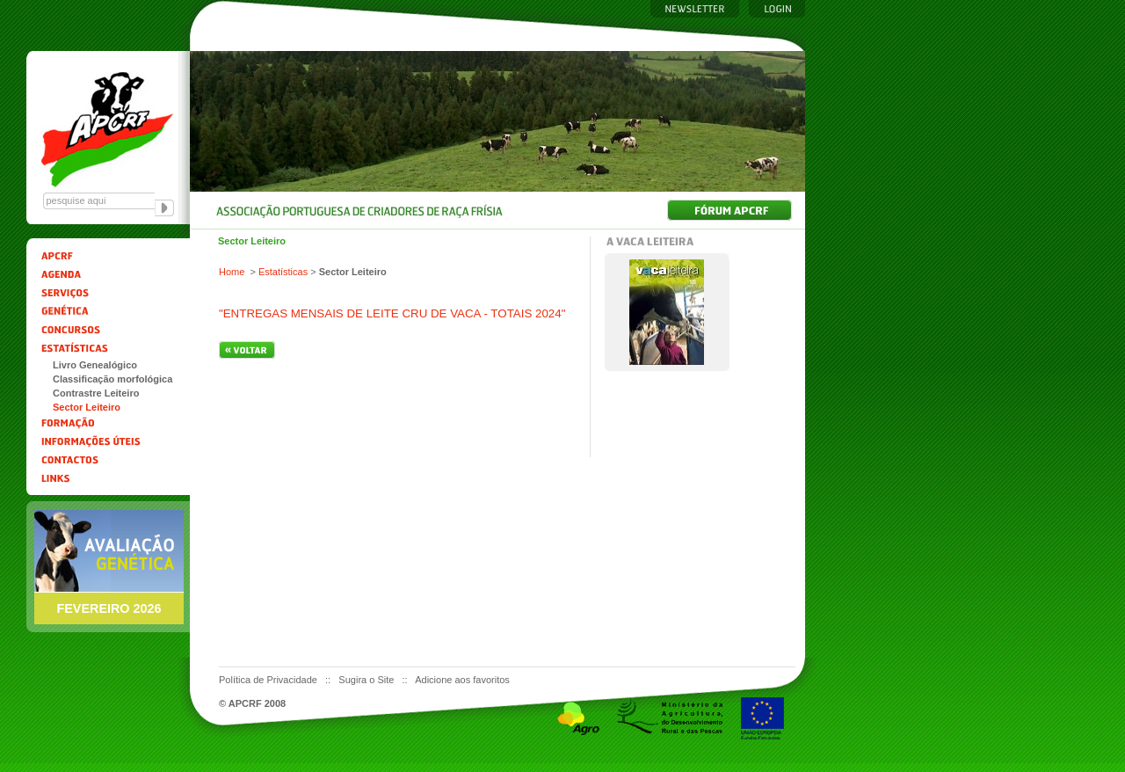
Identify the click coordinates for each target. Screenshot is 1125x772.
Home (231, 271)
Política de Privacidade (269, 679)
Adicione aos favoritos (462, 679)
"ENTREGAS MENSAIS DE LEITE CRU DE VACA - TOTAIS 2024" (392, 313)
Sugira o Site (367, 679)
